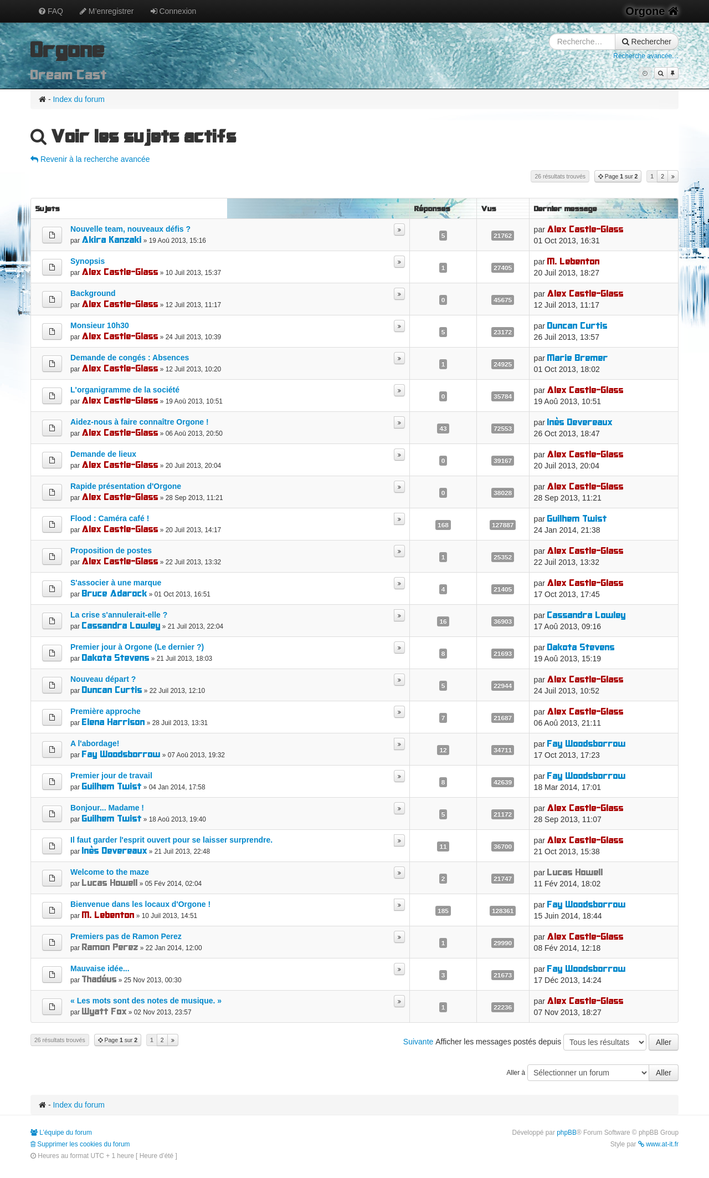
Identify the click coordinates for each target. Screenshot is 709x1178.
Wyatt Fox (104, 1011)
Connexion (174, 11)
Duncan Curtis (577, 325)
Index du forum (78, 99)
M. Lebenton (573, 261)
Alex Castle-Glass (585, 229)
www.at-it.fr (658, 1144)
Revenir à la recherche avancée (90, 159)
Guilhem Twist (577, 518)
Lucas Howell (110, 882)
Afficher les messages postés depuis (557, 1042)
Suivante (418, 1041)
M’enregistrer (107, 11)
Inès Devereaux (580, 422)
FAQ (51, 11)
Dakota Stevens (116, 657)
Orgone (652, 11)
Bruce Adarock (114, 593)
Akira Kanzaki (112, 239)
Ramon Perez (110, 947)
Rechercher (646, 41)
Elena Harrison (113, 722)
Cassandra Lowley (121, 625)
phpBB (567, 1132)
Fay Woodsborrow (121, 754)
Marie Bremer (577, 357)
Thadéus (99, 979)
